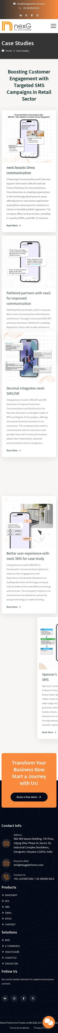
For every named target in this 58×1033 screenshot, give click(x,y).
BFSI (6, 940)
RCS (5, 901)
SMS (5, 906)
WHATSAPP (9, 895)
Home (7, 50)
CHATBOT (9, 924)
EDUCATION (10, 963)
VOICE (7, 918)
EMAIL (7, 912)
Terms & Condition (19, 1027)
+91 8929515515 (29, 8)
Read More (13, 358)
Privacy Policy (41, 1027)
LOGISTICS (9, 957)
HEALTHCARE (10, 951)
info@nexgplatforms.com (29, 3)
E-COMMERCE (11, 946)
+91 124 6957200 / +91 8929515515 (34, 878)
